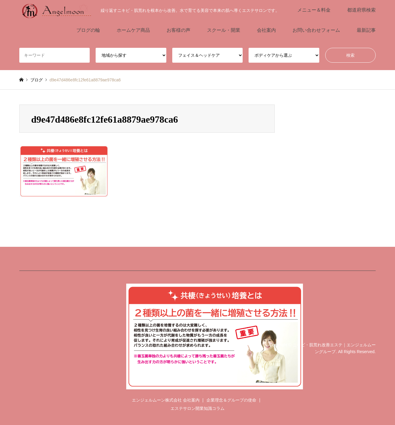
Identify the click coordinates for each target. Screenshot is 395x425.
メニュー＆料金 (314, 9)
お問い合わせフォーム (316, 30)
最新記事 (366, 30)
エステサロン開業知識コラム (197, 408)
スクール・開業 (223, 30)
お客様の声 (178, 30)
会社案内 (266, 30)
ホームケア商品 (133, 30)
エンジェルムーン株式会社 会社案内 (166, 400)
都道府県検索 (361, 9)
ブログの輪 (88, 30)
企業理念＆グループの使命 (231, 400)
